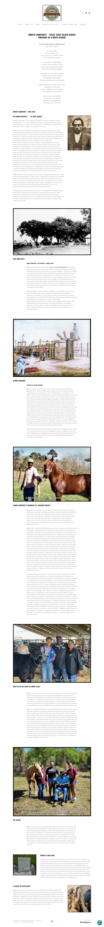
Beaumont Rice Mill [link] (50, 24)
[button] (89, 13)
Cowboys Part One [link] (69, 24)
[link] (52, 13)
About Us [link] (29, 24)
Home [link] (20, 24)
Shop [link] (38, 24)
